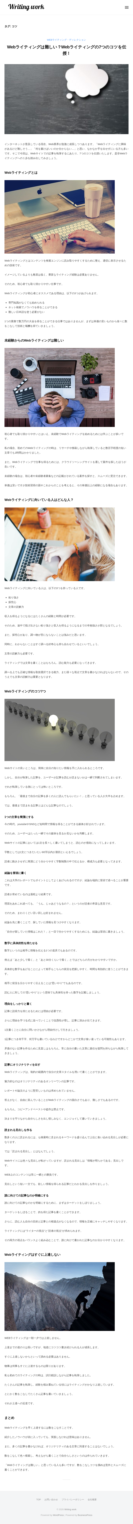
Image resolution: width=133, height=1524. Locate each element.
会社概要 (92, 1499)
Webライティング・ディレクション (66, 40)
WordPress (58, 1515)
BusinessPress (85, 1515)
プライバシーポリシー (73, 1499)
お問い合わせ (51, 1499)
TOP (38, 1499)
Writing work (70, 1509)
